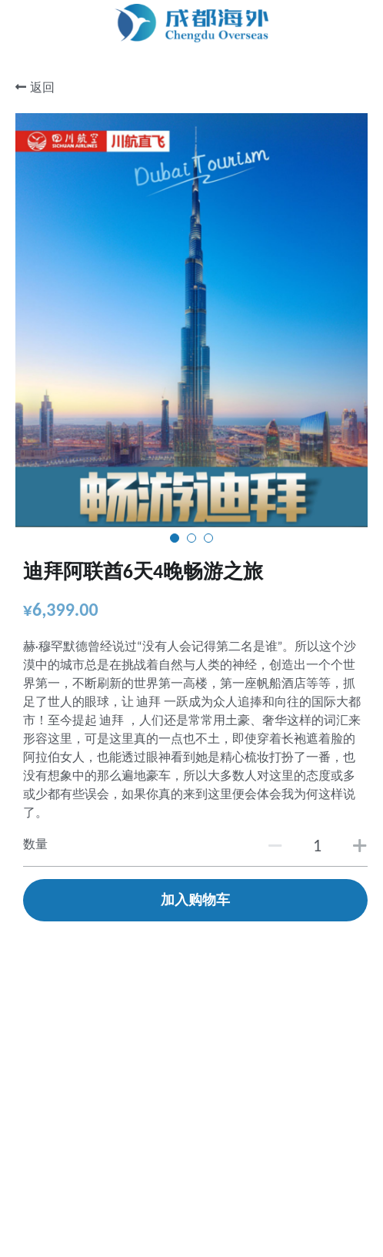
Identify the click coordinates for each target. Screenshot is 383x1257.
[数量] (318, 845)
